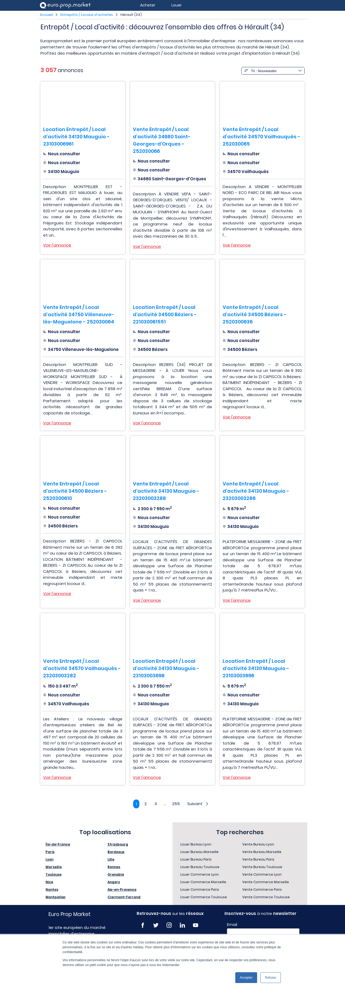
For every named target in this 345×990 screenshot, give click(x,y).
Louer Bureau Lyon (195, 845)
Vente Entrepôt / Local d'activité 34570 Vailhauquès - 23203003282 (82, 668)
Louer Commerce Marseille (203, 882)
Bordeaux (116, 852)
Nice (49, 882)
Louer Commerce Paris (199, 890)
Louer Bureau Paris (196, 860)
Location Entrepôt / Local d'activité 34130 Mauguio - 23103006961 (76, 136)
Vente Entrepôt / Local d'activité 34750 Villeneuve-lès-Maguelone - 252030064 (78, 314)
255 (176, 803)
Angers (114, 882)
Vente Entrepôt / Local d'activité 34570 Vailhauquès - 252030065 (261, 136)
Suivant (199, 803)
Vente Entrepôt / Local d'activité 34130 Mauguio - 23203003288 (166, 491)
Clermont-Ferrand (124, 897)
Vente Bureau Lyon (258, 845)
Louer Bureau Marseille (199, 852)
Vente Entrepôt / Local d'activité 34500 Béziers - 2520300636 (255, 314)
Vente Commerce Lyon (262, 875)
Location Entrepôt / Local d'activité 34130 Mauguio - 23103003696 (256, 668)
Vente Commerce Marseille (265, 882)
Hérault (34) (131, 14)
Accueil (46, 14)
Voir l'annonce (57, 245)
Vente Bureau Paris (258, 860)
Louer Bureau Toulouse (199, 867)
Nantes (52, 890)
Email (232, 925)
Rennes (114, 867)
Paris (50, 852)
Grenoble (116, 875)
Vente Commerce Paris (262, 890)
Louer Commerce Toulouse (203, 897)
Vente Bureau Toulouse (262, 867)
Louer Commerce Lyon (199, 875)
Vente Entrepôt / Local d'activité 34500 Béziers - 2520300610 (75, 491)
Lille (111, 860)
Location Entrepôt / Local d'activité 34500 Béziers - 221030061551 (165, 314)
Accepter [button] (246, 978)
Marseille (54, 867)
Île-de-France (58, 845)
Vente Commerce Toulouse (266, 897)
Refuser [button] (270, 978)
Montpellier (56, 897)
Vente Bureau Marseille (261, 852)
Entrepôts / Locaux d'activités (86, 14)
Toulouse (53, 875)
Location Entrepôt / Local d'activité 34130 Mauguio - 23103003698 (166, 668)
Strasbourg (118, 845)
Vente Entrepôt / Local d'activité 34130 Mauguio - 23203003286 (256, 491)
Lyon (49, 860)
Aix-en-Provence (122, 890)
